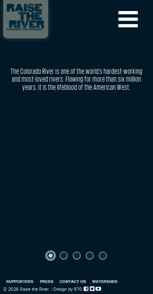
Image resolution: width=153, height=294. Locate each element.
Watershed (105, 281)
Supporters (19, 281)
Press (46, 281)
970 (78, 289)
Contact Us (73, 281)
